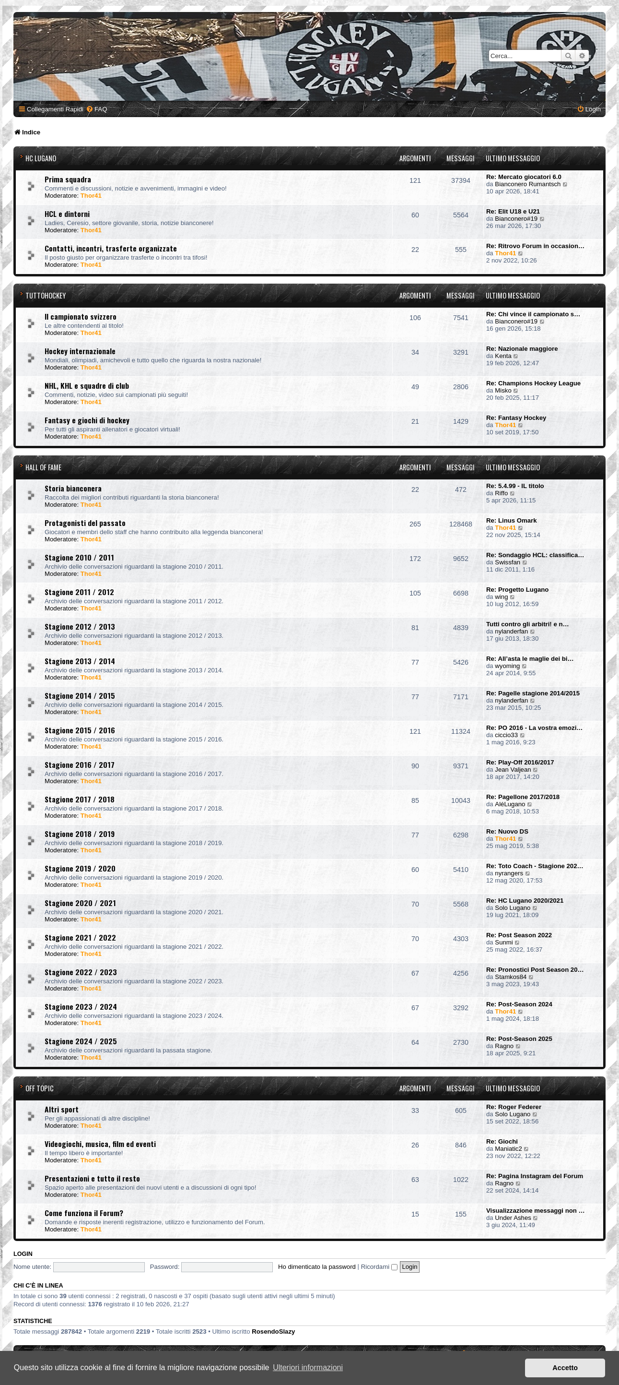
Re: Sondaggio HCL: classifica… (535, 555)
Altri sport (62, 1109)
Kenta (503, 355)
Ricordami (379, 1266)
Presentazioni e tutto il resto (92, 1178)
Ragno (504, 1046)
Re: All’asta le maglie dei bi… (530, 658)
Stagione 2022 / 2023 (81, 972)
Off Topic (39, 1088)
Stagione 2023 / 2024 (81, 1006)
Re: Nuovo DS (507, 831)
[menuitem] (96, 109)
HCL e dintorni (67, 213)
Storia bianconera (73, 488)
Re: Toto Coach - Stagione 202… (535, 866)
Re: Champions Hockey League (533, 383)
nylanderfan (511, 631)
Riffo (501, 493)
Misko (503, 390)
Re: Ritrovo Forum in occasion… (535, 246)
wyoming (507, 665)
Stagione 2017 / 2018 (80, 799)
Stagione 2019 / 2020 (80, 868)
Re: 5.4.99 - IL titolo (515, 486)
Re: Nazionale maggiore (522, 348)
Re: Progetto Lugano (517, 589)
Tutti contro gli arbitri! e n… (527, 624)
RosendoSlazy (273, 1331)
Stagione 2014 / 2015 (80, 695)
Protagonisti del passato (85, 522)
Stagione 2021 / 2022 (80, 937)
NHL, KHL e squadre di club (87, 385)
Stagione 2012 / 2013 (80, 626)
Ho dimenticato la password (317, 1266)
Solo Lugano (512, 907)
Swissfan (507, 562)
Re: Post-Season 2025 (519, 1038)
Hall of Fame (43, 467)
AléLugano (510, 804)
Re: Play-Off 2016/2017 (520, 762)
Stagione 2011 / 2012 (79, 591)
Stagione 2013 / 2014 (80, 661)
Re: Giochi (502, 1141)
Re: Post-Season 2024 (519, 1004)
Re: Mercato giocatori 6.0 (523, 176)
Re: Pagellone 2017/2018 (523, 796)
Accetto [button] (565, 1368)
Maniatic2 (508, 1148)
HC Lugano (40, 158)
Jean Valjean (513, 769)
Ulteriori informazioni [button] (308, 1367)
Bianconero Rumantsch (528, 184)
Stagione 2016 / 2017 (80, 764)
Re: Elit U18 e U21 (513, 211)
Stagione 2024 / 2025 (81, 1041)
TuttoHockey (45, 295)
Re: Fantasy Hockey (516, 417)
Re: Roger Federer (513, 1106)
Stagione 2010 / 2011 (79, 557)
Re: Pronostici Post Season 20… (535, 969)
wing (501, 596)
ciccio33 (506, 735)
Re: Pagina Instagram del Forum (534, 1176)
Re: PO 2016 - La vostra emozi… (534, 727)
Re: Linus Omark (511, 520)
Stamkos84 (510, 976)
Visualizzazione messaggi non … (535, 1210)
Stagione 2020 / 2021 (80, 902)
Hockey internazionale (80, 351)
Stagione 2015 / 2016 (80, 730)
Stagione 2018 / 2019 (80, 833)
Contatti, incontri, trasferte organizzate (111, 248)
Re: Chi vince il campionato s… (533, 314)
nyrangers (509, 873)
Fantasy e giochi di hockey (87, 420)
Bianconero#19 (516, 218)
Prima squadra (68, 179)
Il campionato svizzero (81, 316)
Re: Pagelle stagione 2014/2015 (533, 693)
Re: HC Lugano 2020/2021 (524, 900)
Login (23, 1254)
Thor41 (91, 195)
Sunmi (504, 942)
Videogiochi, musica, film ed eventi (100, 1143)
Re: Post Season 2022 (519, 935)
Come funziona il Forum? (84, 1212)
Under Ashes (513, 1217)
